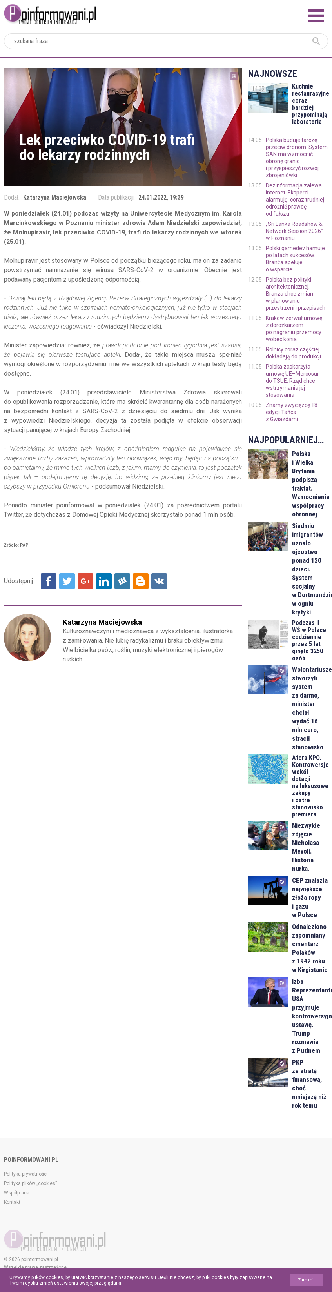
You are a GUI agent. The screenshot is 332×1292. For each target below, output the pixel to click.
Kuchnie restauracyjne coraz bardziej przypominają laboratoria (310, 104)
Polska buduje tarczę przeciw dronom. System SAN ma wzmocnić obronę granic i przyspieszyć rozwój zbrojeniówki (297, 157)
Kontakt (12, 1202)
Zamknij (306, 1280)
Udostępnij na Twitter (67, 581)
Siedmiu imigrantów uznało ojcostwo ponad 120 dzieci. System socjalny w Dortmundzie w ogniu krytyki (310, 569)
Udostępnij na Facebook (48, 581)
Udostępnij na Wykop (122, 581)
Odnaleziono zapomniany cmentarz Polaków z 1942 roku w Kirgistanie (310, 948)
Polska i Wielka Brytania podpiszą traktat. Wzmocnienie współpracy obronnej (310, 484)
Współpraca (16, 1193)
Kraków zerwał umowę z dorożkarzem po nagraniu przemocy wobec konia (294, 328)
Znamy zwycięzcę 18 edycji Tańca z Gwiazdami (291, 412)
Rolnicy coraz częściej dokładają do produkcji (293, 353)
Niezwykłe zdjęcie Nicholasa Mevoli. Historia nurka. (306, 846)
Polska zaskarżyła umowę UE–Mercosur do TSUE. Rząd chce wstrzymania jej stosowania (292, 380)
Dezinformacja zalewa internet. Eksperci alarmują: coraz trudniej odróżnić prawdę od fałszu (295, 199)
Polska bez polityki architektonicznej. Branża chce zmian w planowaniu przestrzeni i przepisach (295, 293)
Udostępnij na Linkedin (104, 581)
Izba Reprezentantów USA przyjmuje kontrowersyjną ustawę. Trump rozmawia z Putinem (310, 1016)
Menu (316, 16)
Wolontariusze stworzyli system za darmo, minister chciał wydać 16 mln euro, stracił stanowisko (310, 708)
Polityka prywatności (26, 1174)
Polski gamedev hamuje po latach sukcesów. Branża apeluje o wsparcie (295, 259)
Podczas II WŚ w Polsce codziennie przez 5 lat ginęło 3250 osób (309, 641)
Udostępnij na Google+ (85, 581)
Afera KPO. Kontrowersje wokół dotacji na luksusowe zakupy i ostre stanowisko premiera (310, 786)
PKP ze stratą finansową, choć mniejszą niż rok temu (309, 1083)
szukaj (316, 41)
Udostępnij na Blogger (141, 581)
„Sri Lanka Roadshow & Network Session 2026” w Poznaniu (294, 231)
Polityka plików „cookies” (30, 1183)
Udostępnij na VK (159, 581)
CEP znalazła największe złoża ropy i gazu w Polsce (310, 897)
